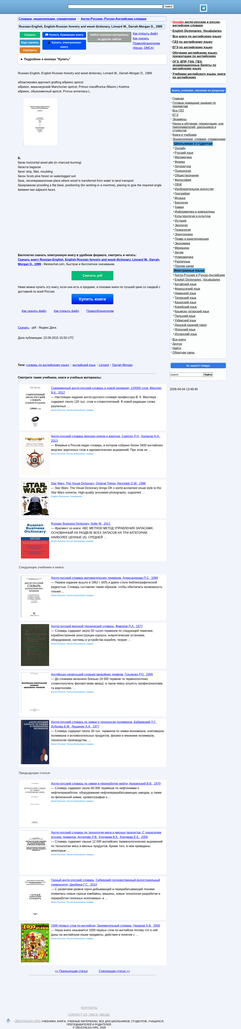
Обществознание (187, 175)
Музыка (180, 198)
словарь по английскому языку (47, 365)
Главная (178, 98)
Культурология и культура (192, 216)
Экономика (182, 243)
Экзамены (179, 119)
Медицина (182, 248)
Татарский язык (185, 297)
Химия (179, 207)
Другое (177, 343)
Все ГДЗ (178, 110)
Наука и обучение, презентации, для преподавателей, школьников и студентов (197, 127)
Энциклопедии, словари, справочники (198, 139)
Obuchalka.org (27, 1021)
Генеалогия (183, 229)
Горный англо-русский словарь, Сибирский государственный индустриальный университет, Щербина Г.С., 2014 (105, 882)
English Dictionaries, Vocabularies (197, 30)
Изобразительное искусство (194, 189)
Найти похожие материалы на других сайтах (109, 37)
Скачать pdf (92, 275)
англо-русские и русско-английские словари (196, 23)
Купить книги (92, 299)
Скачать (30, 34)
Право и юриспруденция (192, 238)
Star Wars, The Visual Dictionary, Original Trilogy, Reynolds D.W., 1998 (98, 483)
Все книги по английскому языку (196, 36)
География (182, 193)
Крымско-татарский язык (192, 311)
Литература (183, 166)
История (180, 220)
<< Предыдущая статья (71, 971)
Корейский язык (186, 306)
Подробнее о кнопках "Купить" (47, 59)
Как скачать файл (34, 311)
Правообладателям (100, 311)
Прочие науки (184, 266)
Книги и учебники (184, 134)
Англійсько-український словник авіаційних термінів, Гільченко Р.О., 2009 (102, 674)
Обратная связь (183, 352)
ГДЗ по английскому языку (192, 41)
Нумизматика (184, 257)
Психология (183, 170)
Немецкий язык (185, 293)
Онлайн (180, 148)
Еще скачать (30, 42)
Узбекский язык (185, 320)
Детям (179, 252)
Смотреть (30, 50)
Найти (176, 348)
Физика (180, 161)
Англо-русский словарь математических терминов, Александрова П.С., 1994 (104, 577)
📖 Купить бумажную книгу (64, 34)
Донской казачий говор (191, 325)
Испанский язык (186, 334)
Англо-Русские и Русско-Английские (200, 275)
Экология (181, 225)
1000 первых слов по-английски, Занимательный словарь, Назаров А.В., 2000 (105, 925)
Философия (183, 180)
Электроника (184, 234)
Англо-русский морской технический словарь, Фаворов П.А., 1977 (97, 626)
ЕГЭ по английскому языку (192, 47)
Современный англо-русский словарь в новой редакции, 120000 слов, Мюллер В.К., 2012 (106, 390)
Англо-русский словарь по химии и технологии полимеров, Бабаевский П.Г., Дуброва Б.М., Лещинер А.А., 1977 (104, 724)
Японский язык (185, 329)
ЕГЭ (175, 115)
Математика (183, 157)
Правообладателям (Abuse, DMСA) (146, 45)
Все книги (179, 339)
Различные (182, 261)
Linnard (104, 365)
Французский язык (187, 288)
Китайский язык (185, 284)
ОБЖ (178, 184)
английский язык (83, 365)
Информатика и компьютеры (195, 211)
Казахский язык (185, 302)
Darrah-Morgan (122, 365)
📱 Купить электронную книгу (64, 44)
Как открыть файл (145, 33)
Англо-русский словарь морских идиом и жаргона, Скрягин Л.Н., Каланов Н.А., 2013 (106, 438)
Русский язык (184, 152)
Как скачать (141, 38)
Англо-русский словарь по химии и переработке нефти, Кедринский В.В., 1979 (106, 783)
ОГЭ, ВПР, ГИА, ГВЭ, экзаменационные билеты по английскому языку (194, 65)
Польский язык (185, 316)
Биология (181, 202)
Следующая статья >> (114, 971)
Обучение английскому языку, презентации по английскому (194, 54)
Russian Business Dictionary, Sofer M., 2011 (80, 523)
